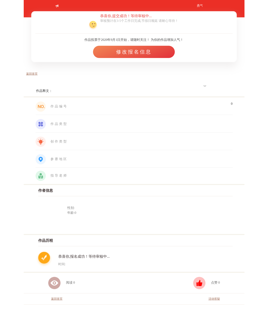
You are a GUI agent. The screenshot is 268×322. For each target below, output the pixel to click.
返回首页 (32, 73)
